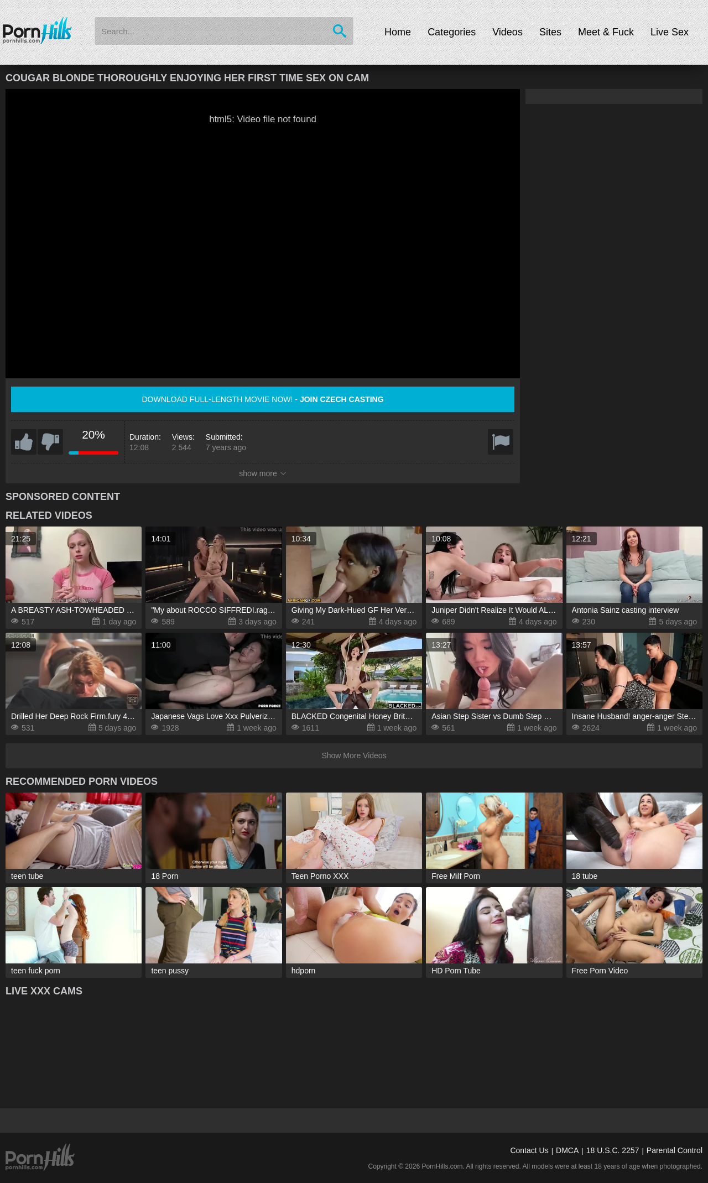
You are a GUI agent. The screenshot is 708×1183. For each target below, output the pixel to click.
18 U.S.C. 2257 (612, 1150)
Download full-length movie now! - (262, 399)
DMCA (567, 1150)
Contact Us (529, 1150)
